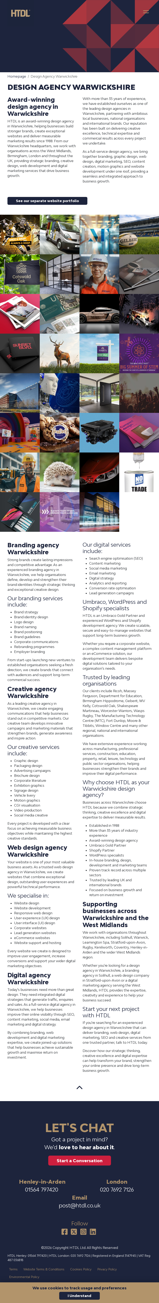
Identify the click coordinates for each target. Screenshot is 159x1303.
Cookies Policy (81, 1269)
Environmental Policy (24, 1277)
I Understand (79, 1296)
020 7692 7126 (117, 1189)
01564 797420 (42, 1189)
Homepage (16, 76)
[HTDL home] (22, 13)
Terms (13, 1269)
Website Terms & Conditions (43, 1269)
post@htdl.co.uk (79, 1205)
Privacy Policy (107, 1269)
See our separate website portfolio (47, 201)
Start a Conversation (79, 1160)
